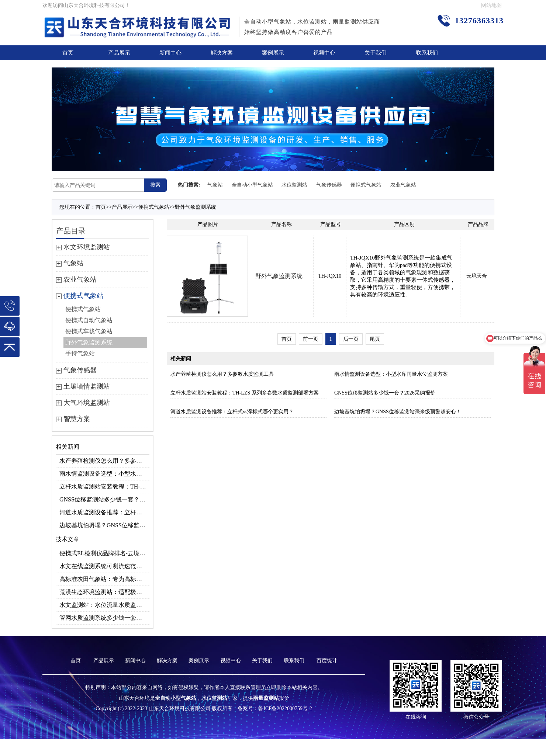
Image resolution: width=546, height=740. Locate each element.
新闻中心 (170, 53)
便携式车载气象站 (89, 331)
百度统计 (327, 660)
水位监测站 (294, 185)
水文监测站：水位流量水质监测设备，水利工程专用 (104, 605)
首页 (67, 53)
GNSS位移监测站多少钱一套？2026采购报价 (104, 499)
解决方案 (222, 53)
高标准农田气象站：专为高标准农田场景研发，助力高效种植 (104, 579)
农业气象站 (403, 185)
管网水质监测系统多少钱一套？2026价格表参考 (104, 618)
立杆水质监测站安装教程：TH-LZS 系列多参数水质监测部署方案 (104, 486)
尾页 (375, 339)
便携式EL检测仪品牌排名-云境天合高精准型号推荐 (104, 553)
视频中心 (324, 53)
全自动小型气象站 (252, 185)
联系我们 (427, 53)
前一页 (310, 339)
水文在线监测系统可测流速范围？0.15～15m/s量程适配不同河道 (104, 566)
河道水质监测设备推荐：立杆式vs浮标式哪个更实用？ (104, 512)
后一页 (351, 339)
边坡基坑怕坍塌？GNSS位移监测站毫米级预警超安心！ (104, 525)
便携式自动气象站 (89, 320)
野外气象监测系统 (195, 207)
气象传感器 (329, 185)
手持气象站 (80, 353)
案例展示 (273, 53)
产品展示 (119, 53)
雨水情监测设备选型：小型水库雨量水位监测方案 (104, 473)
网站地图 (491, 5)
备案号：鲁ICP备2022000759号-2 (275, 708)
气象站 (215, 185)
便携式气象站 (365, 185)
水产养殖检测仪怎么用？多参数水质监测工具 (104, 461)
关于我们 (375, 53)
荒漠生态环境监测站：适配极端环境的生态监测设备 (104, 592)
